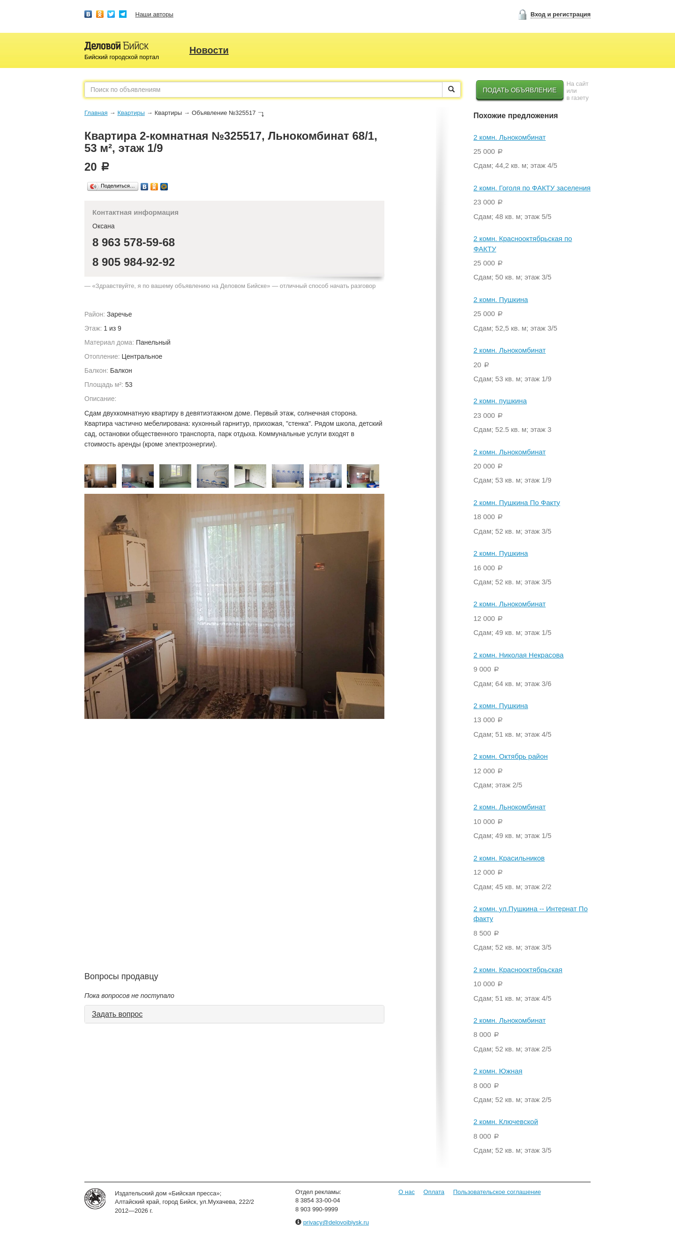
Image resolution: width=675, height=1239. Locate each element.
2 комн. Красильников (509, 858)
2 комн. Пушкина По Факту (516, 502)
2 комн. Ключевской (505, 1122)
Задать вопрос (117, 1014)
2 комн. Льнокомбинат (509, 137)
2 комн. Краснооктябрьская (517, 970)
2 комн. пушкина (500, 401)
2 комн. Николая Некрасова (518, 655)
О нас (406, 1191)
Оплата (433, 1191)
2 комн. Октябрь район (510, 756)
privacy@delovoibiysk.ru (336, 1222)
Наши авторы (154, 14)
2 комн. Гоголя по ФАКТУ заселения (532, 188)
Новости (209, 50)
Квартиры (130, 112)
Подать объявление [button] (520, 90)
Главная (95, 112)
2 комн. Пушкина (500, 299)
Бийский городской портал (121, 56)
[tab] (234, 1014)
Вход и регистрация (561, 14)
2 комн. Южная (497, 1071)
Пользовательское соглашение (497, 1191)
